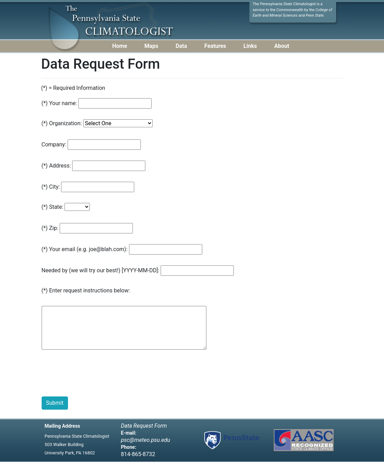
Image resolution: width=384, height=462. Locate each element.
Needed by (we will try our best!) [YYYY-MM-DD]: (101, 270)
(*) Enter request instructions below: (86, 290)
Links (250, 46)
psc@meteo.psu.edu (145, 440)
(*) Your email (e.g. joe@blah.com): (85, 249)
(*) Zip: (50, 228)
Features (215, 46)
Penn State (315, 15)
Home (119, 46)
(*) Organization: (62, 123)
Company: (54, 144)
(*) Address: (56, 165)
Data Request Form (144, 425)
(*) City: (51, 186)
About (281, 46)
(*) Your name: (59, 103)
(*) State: (52, 207)
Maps (151, 46)
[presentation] (94, 374)
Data (181, 46)
